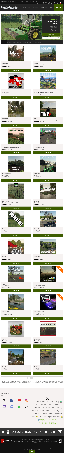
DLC (39, 7)
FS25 (36, 42)
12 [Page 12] (40, 378)
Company (32, 1)
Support (26, 1)
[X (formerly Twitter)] (40, 3)
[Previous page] (61, 378)
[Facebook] (43, 3)
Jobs (36, 1)
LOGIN (60, 42)
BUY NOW (58, 7)
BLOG (24, 7)
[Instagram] (49, 3)
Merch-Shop (4, 1)
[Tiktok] (57, 3)
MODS (44, 7)
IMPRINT (42, 440)
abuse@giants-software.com (32, 385)
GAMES (29, 7)
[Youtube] (46, 3)
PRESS (47, 440)
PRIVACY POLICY (26, 440)
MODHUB (4, 42)
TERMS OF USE (35, 440)
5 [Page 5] (34, 378)
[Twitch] (52, 3)
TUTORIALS (50, 7)
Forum (16, 1)
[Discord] (55, 3)
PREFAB (24, 42)
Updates (21, 1)
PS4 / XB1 (40, 42)
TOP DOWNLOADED (16, 42)
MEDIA (35, 7)
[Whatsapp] (37, 3)
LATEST (9, 42)
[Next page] (2, 378)
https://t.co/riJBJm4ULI (47, 423)
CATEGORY (29, 42)
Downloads (11, 1)
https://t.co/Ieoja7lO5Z (48, 420)
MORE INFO (51, 34)
